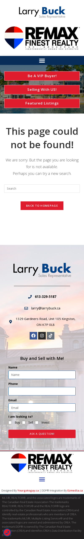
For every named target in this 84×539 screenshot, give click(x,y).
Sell (30, 422)
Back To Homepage (42, 205)
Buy (17, 422)
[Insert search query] (42, 188)
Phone (13, 384)
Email (12, 400)
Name (12, 367)
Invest (45, 422)
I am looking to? (20, 417)
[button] (42, 60)
